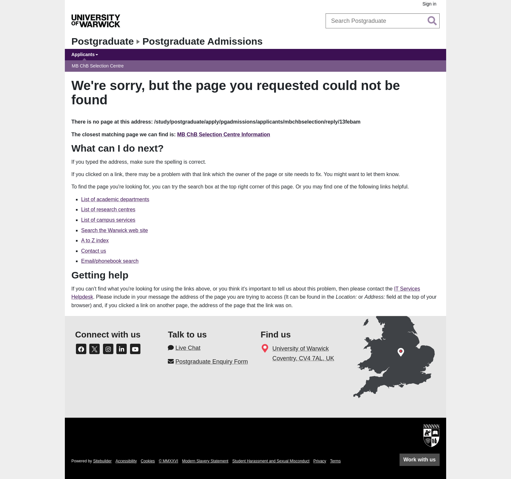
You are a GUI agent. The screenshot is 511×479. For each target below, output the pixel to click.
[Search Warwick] (383, 20)
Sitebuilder (102, 461)
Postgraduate (102, 41)
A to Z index (95, 240)
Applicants (83, 54)
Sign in (429, 4)
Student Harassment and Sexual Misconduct (271, 461)
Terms (335, 461)
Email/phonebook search (110, 261)
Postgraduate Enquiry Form (211, 361)
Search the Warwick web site (114, 230)
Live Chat (187, 348)
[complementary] (440, 430)
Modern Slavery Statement (205, 461)
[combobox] (383, 20)
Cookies (148, 461)
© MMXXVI (168, 461)
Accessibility (126, 461)
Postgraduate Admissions (202, 41)
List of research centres (108, 209)
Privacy (320, 461)
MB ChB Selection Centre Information (223, 134)
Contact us (93, 251)
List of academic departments (115, 199)
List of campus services (108, 220)
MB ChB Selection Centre (98, 65)
